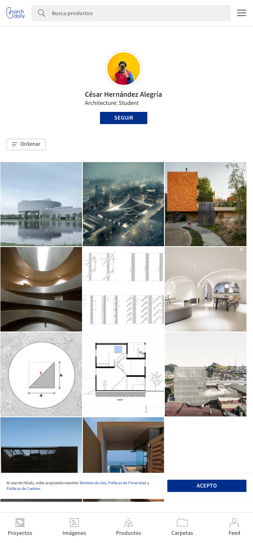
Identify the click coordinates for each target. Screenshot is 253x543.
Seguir (123, 118)
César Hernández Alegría (123, 94)
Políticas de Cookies (23, 489)
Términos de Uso (92, 483)
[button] (26, 144)
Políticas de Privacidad (127, 483)
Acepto (207, 486)
